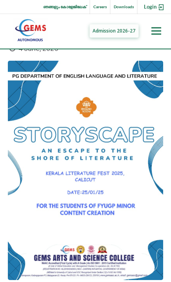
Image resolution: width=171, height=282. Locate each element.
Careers (100, 7)
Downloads (124, 7)
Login (154, 7)
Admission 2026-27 (114, 30)
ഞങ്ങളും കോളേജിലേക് (64, 7)
